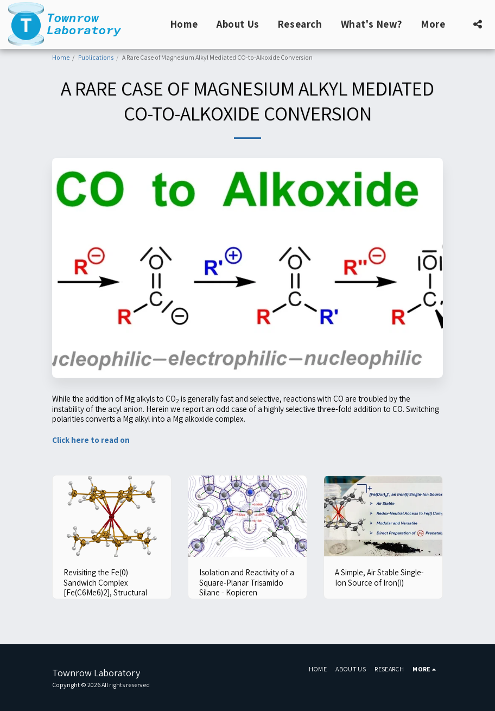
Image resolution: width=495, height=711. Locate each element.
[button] (477, 24)
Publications (95, 57)
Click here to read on (91, 440)
